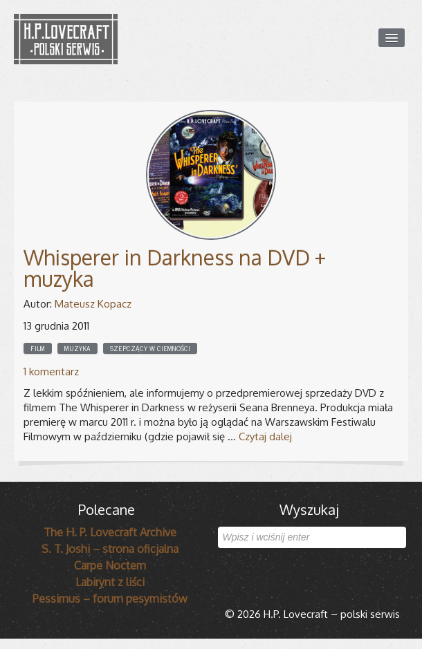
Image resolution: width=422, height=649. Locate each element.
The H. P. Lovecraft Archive (110, 532)
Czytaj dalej (265, 436)
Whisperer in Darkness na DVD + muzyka (175, 268)
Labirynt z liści (110, 582)
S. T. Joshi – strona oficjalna (110, 549)
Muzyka (77, 348)
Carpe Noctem (110, 565)
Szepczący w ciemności (150, 348)
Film (37, 348)
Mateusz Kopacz (93, 303)
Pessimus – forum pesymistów (110, 598)
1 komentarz (51, 371)
